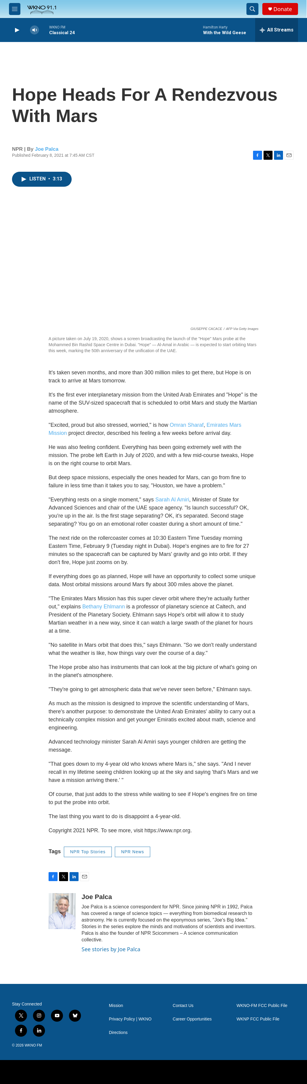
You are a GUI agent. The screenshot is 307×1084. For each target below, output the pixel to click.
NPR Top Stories (88, 851)
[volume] (34, 30)
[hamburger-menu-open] (14, 9)
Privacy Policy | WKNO (130, 1019)
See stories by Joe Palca (111, 949)
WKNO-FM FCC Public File (262, 1005)
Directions (118, 1032)
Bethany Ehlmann (104, 607)
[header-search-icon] (252, 9)
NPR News (132, 851)
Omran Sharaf (187, 425)
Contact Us (183, 1005)
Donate (282, 9)
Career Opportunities (192, 1019)
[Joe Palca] (62, 911)
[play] (16, 30)
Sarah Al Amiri (172, 500)
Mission (116, 1005)
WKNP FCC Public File (258, 1019)
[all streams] (276, 30)
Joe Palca (46, 149)
